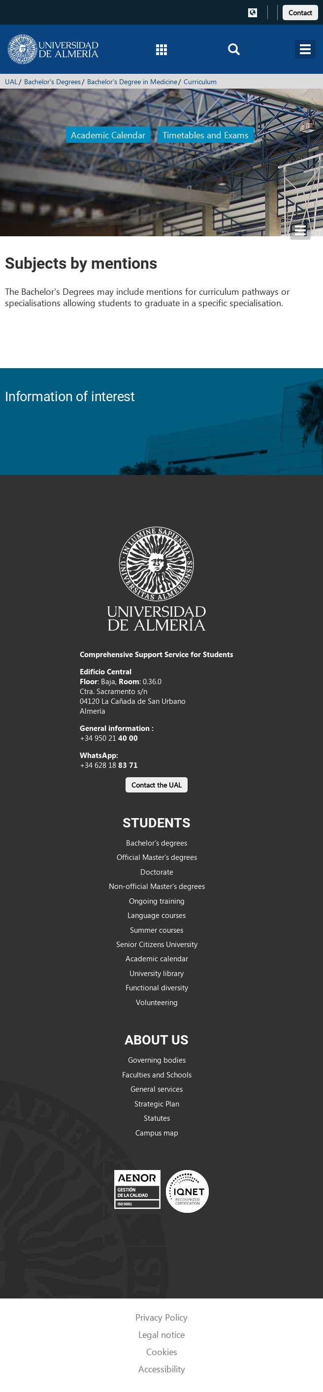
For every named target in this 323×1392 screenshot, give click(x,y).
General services (156, 1089)
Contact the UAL (156, 785)
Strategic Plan (156, 1103)
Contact (300, 12)
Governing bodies (157, 1060)
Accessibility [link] (161, 1368)
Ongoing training (157, 901)
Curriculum (200, 81)
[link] (300, 11)
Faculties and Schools (157, 1074)
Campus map (156, 1133)
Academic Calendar (108, 134)
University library (156, 973)
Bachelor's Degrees (52, 81)
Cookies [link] (161, 1351)
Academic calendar (157, 958)
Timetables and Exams (205, 134)
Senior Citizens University (156, 944)
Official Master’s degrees (157, 857)
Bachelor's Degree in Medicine (132, 81)
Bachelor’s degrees (156, 843)
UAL (11, 81)
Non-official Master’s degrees (157, 886)
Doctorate (156, 872)
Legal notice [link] (161, 1334)
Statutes (157, 1118)
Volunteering (157, 1002)
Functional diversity (157, 987)
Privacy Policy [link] (161, 1317)
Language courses (157, 915)
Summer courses (156, 930)
